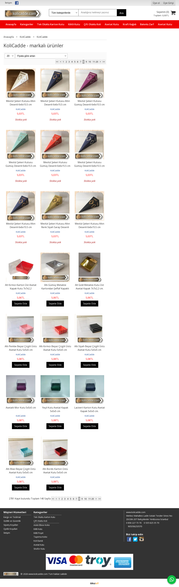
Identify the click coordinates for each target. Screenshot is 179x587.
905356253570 (135, 526)
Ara (121, 13)
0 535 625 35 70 (151, 522)
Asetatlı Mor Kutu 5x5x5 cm (21, 407)
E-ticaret (84, 582)
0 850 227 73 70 (133, 522)
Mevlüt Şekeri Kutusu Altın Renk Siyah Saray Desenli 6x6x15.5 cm (55, 227)
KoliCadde (21, 109)
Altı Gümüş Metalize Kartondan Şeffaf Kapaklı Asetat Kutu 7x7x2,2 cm (55, 288)
